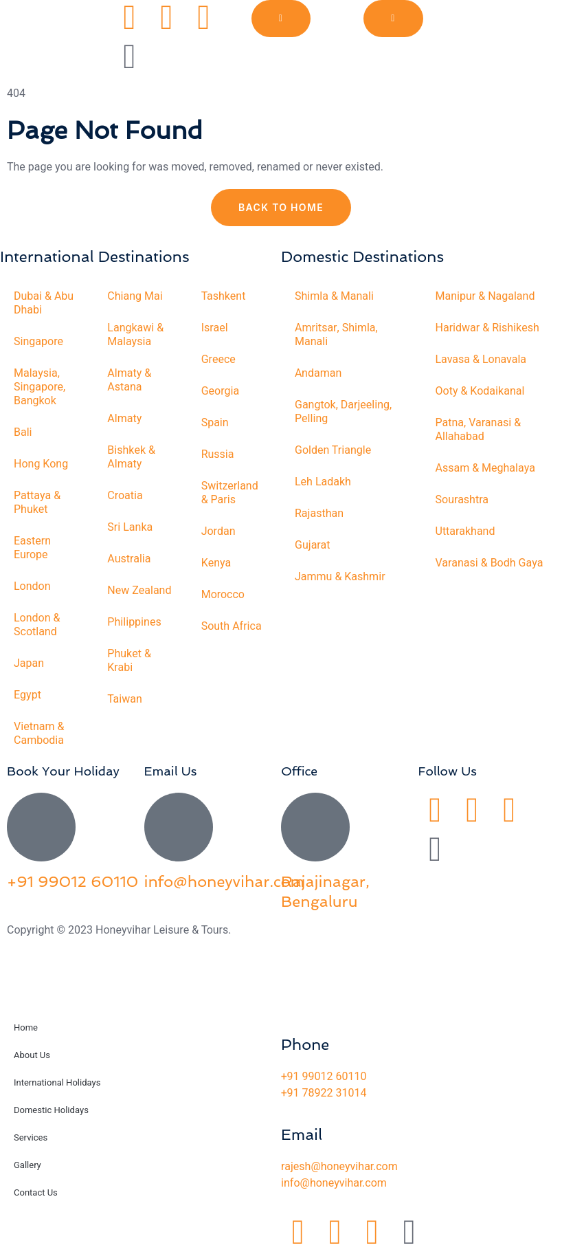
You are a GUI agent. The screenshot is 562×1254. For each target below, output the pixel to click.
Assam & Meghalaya (485, 468)
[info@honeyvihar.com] (178, 827)
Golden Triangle (333, 450)
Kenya (216, 563)
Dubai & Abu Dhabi (44, 303)
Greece (218, 359)
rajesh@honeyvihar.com (339, 1166)
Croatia (124, 495)
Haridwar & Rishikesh (487, 328)
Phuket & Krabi (129, 661)
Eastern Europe (32, 548)
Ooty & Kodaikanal (480, 391)
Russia (217, 454)
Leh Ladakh (323, 482)
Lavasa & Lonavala (481, 359)
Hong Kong (41, 464)
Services (30, 1137)
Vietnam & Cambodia (39, 733)
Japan (29, 663)
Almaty (124, 418)
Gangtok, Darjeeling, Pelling (343, 412)
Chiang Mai (134, 296)
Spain (215, 423)
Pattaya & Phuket (37, 502)
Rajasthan (319, 513)
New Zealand (139, 590)
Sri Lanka (130, 527)
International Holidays (57, 1082)
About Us (32, 1055)
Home (26, 1027)
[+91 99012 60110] (41, 827)
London (32, 586)
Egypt (27, 695)
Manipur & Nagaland (485, 296)
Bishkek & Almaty (131, 457)
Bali (23, 432)
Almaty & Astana (129, 380)
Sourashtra (462, 500)
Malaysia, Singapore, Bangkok (39, 387)
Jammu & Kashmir (340, 577)
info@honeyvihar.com (224, 881)
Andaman (318, 373)
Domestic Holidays (51, 1109)
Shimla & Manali (334, 296)
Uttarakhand (465, 531)
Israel (214, 328)
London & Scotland (37, 625)
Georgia (220, 391)
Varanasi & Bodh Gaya (489, 563)
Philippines (134, 622)
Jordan (218, 531)
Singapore (38, 341)
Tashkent (223, 296)
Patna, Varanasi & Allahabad (478, 430)
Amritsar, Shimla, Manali (336, 335)
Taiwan (124, 699)
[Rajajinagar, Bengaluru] (315, 827)
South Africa (231, 626)
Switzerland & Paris (229, 493)
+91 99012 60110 (72, 881)
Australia (128, 559)
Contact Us (36, 1192)
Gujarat (312, 545)
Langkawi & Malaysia (135, 335)
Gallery (27, 1165)
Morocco (223, 594)
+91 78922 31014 (323, 1093)
